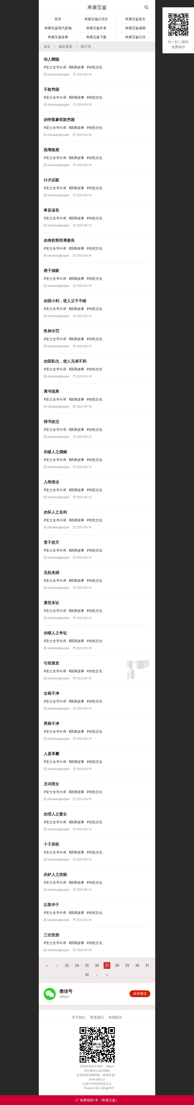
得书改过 (51, 421)
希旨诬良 (51, 210)
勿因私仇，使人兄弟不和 (65, 361)
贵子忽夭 (51, 542)
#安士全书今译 (55, 67)
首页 (58, 19)
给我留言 (115, 1017)
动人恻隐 (51, 59)
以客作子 (51, 904)
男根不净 (51, 723)
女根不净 (51, 693)
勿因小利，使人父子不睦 (65, 301)
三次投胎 (51, 935)
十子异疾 (51, 844)
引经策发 (51, 663)
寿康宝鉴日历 (135, 37)
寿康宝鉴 (97, 7)
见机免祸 (51, 572)
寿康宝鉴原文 (135, 19)
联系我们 (97, 1017)
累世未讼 (51, 602)
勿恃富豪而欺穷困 (59, 119)
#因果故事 (76, 67)
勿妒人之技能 (55, 874)
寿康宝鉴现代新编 (58, 28)
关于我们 (78, 1017)
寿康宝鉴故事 (58, 37)
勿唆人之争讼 (55, 633)
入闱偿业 (51, 482)
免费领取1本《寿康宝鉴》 (97, 1100)
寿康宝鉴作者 (96, 28)
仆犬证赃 (51, 180)
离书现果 (51, 391)
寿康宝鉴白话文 (96, 19)
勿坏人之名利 (55, 512)
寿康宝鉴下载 (96, 37)
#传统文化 (94, 67)
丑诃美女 (51, 784)
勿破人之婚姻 (55, 451)
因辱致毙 (51, 150)
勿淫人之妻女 (55, 814)
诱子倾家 (51, 270)
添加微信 (140, 993)
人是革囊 (51, 753)
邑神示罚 (51, 331)
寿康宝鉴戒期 (135, 28)
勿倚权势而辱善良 (59, 240)
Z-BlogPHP (107, 1088)
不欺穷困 (51, 89)
